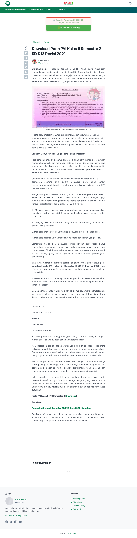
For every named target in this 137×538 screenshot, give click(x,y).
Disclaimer (76, 502)
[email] (26, 77)
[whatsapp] (26, 63)
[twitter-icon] (11, 522)
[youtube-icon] (20, 522)
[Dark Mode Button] (130, 3)
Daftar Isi (75, 509)
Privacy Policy (77, 506)
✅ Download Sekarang (68, 28)
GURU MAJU (21, 500)
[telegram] (26, 67)
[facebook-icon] (6, 522)
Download (71, 396)
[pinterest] (26, 72)
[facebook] (26, 53)
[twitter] (26, 58)
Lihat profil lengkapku (16, 515)
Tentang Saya (77, 499)
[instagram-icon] (15, 522)
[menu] (7, 3)
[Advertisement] (68, 441)
